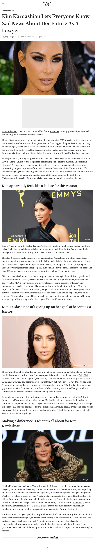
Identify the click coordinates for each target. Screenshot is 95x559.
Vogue (81, 140)
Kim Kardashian (9, 131)
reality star (77, 268)
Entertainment (8, 11)
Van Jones (54, 131)
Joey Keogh (9, 37)
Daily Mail (83, 375)
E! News (40, 252)
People (8, 158)
